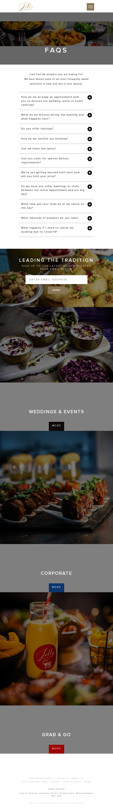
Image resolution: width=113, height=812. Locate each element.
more (56, 425)
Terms (87, 782)
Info (45, 782)
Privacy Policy (72, 782)
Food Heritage (31, 782)
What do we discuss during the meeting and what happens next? (52, 116)
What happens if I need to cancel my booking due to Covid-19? (47, 229)
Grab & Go (77, 778)
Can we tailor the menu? (38, 148)
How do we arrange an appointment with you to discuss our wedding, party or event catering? (52, 100)
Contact (55, 782)
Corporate (62, 778)
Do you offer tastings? (37, 128)
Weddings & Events (41, 778)
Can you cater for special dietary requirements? (45, 160)
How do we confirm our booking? (44, 138)
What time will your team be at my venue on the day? (52, 205)
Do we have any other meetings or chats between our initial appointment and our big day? (53, 190)
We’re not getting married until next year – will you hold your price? (52, 174)
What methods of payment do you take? (49, 217)
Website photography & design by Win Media (56, 803)
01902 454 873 (56, 789)
